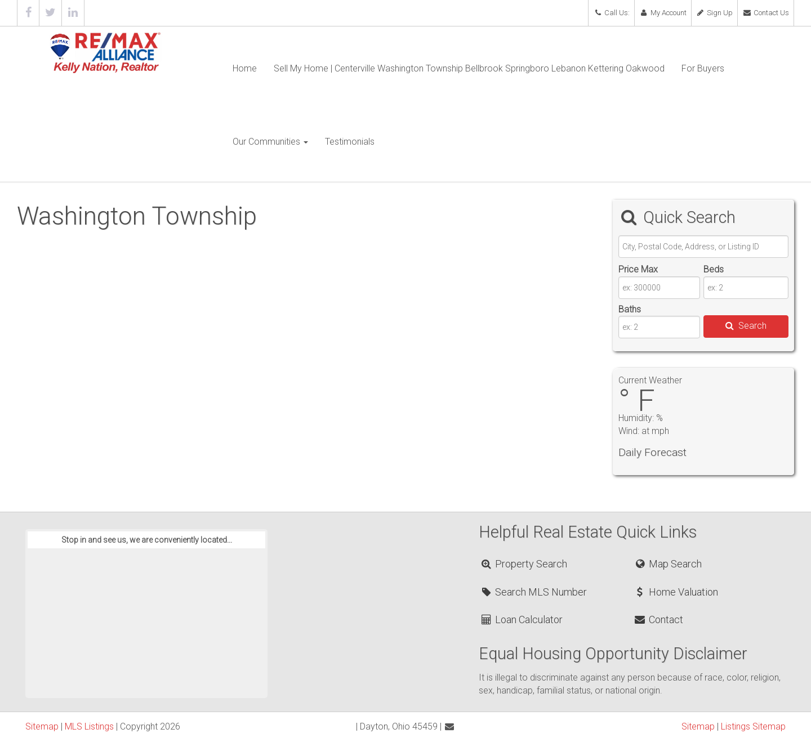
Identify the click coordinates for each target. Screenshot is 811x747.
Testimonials (350, 141)
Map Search (668, 564)
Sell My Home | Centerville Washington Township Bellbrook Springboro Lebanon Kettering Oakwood (469, 68)
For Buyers (702, 68)
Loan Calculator (521, 619)
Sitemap (42, 726)
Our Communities (270, 141)
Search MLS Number (533, 592)
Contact (658, 619)
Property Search (523, 564)
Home (245, 68)
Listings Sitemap (753, 726)
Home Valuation (676, 592)
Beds (713, 269)
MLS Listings (89, 726)
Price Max (638, 269)
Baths (629, 309)
